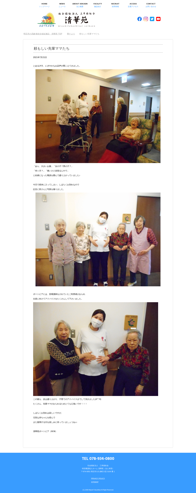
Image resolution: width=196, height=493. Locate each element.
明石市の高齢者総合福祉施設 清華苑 (61, 19)
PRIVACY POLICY (98, 477)
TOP (43, 33)
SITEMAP (94, 481)
